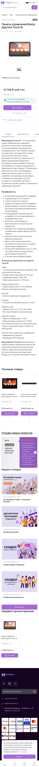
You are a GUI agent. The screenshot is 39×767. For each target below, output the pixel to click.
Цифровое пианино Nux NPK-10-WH (9, 449)
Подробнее (23, 752)
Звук (11, 15)
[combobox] (16, 7)
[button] (34, 7)
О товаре (8, 134)
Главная (4, 15)
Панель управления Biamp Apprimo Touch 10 (9, 395)
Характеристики (22, 134)
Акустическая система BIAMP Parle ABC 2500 (29, 395)
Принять (19, 756)
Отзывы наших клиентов (17, 433)
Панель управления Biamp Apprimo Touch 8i (9, 637)
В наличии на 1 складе (14, 120)
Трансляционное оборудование (26, 15)
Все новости (19, 607)
